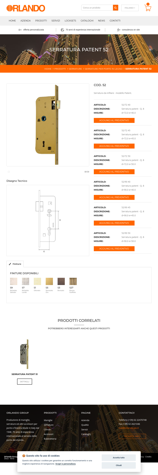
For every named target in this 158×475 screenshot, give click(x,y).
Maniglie (48, 435)
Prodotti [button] (41, 20)
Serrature (49, 440)
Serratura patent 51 (25, 389)
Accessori (48, 449)
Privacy (141, 472)
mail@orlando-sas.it (129, 443)
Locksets (70, 20)
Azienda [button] (26, 20)
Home (12, 20)
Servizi (56, 20)
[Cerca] (115, 7)
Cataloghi (87, 20)
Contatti (115, 20)
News (101, 20)
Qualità (85, 440)
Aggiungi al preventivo (114, 120)
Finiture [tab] (15, 279)
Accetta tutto (119, 457)
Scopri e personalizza (65, 463)
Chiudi (119, 465)
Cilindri (47, 445)
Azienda (85, 435)
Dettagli (24, 397)
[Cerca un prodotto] (97, 8)
